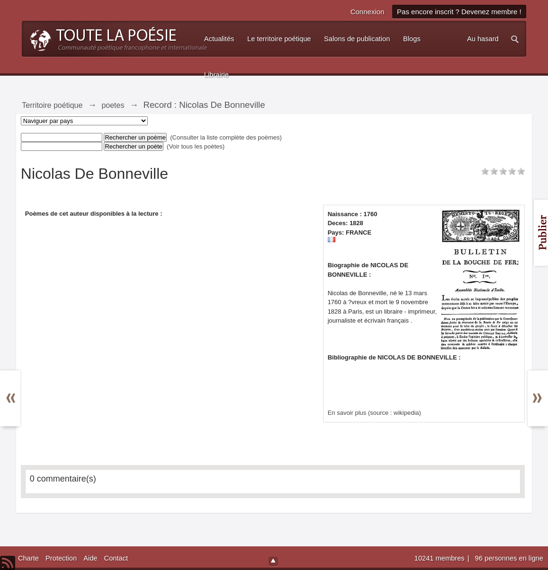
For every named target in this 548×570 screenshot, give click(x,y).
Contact (116, 558)
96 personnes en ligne (509, 558)
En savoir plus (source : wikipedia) (374, 412)
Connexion (367, 12)
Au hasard (483, 39)
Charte (28, 558)
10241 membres (440, 558)
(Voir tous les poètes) (196, 146)
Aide (90, 558)
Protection (61, 558)
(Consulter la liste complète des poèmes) (226, 137)
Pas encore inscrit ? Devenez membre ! (459, 12)
